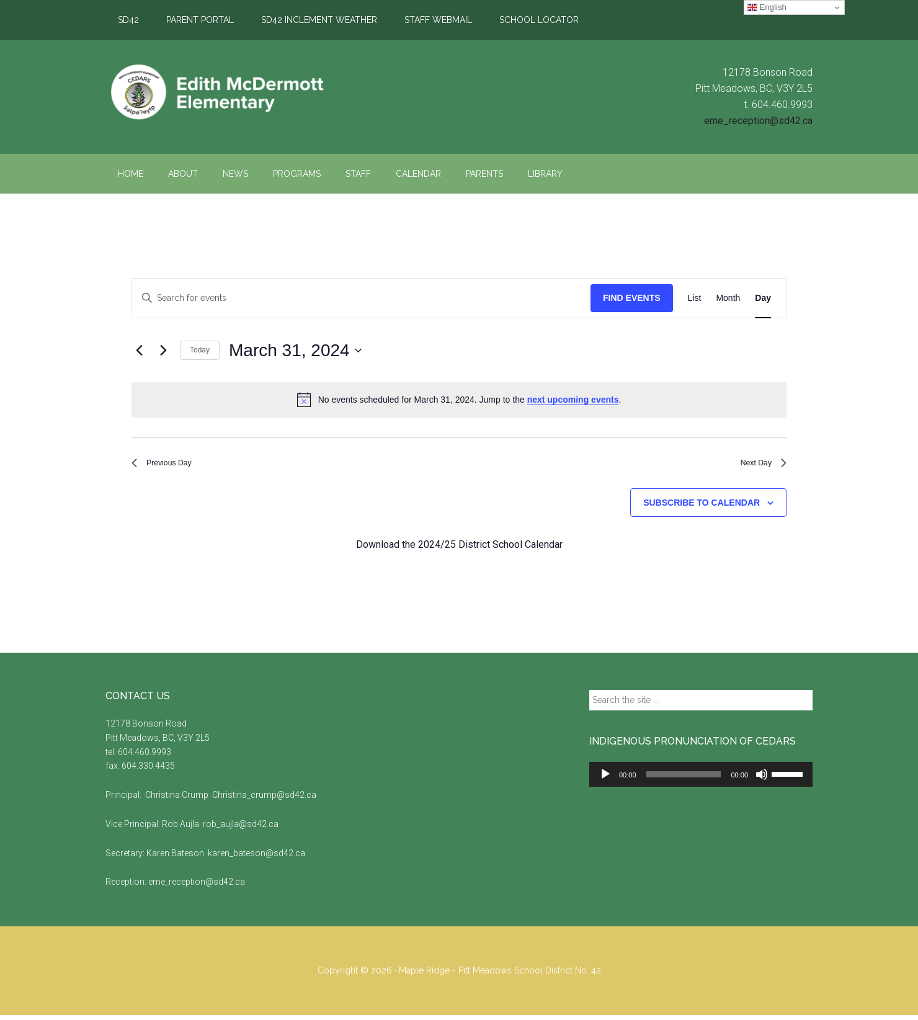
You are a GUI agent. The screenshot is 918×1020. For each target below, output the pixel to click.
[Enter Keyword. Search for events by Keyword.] (361, 298)
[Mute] (761, 779)
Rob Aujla (181, 829)
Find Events (632, 298)
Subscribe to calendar (701, 507)
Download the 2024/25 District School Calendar (459, 550)
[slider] (683, 779)
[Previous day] (138, 350)
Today (200, 350)
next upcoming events (573, 400)
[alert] (459, 399)
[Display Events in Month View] (728, 298)
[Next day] (163, 350)
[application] (701, 779)
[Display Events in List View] (695, 298)
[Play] (605, 779)
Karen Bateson (176, 858)
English (767, 7)
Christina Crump (176, 800)
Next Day (759, 465)
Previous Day (168, 465)
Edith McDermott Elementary (223, 92)
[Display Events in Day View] (763, 298)
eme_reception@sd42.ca (758, 121)
